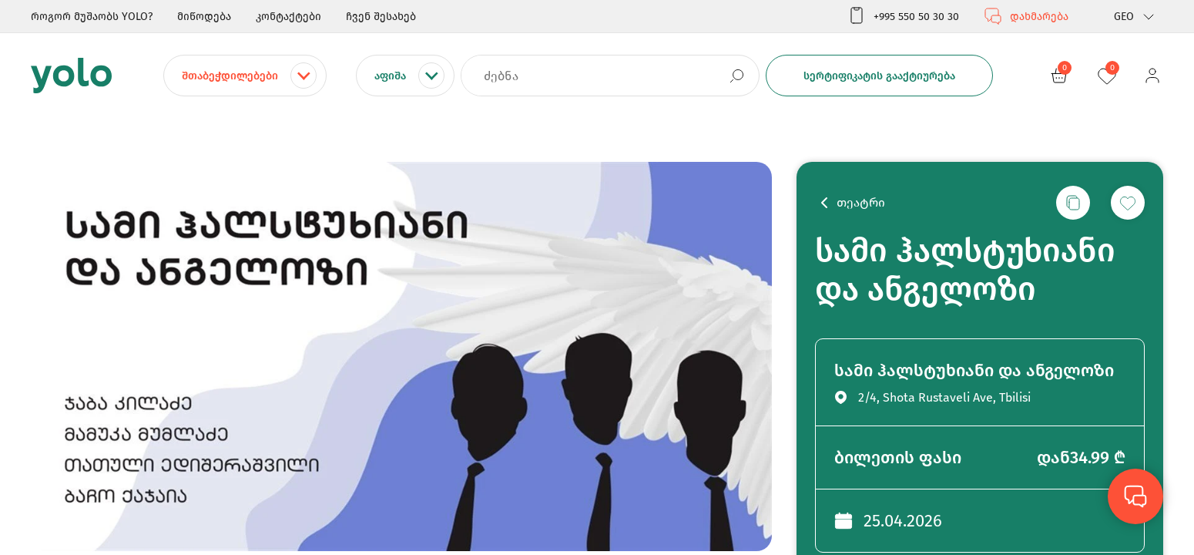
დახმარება (1026, 16)
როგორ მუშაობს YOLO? (92, 16)
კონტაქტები (288, 16)
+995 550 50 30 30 (903, 16)
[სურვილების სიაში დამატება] (1128, 203)
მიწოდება (204, 16)
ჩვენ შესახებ (381, 16)
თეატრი (861, 202)
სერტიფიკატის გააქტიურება (879, 75)
